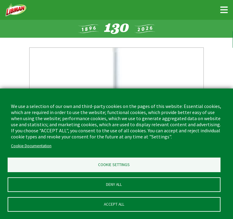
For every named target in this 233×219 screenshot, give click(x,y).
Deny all (114, 184)
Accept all (114, 204)
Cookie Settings (114, 164)
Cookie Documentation (31, 145)
